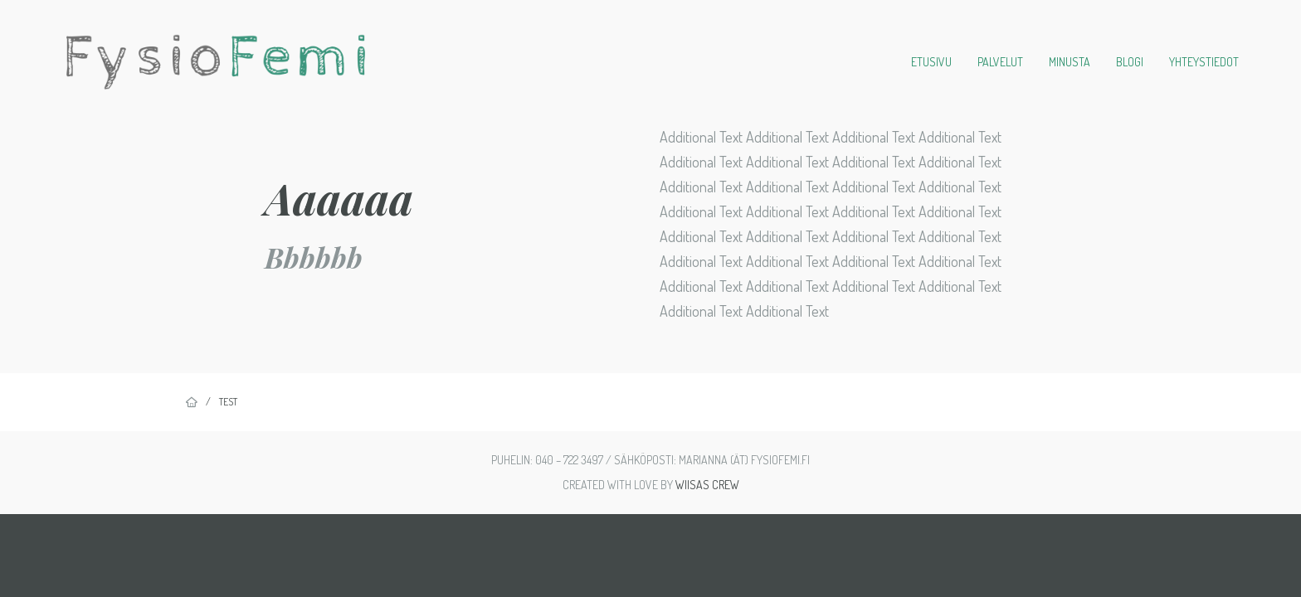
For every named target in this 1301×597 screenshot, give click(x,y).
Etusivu (931, 62)
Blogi (1129, 62)
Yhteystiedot (1204, 62)
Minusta (1069, 62)
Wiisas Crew (707, 485)
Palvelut (1000, 62)
